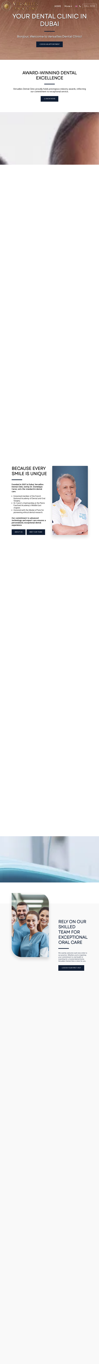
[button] (80, 6)
